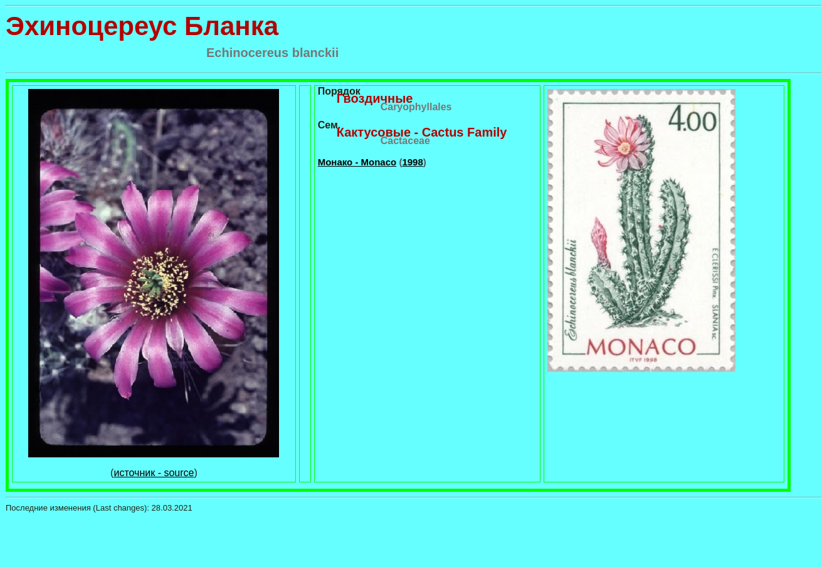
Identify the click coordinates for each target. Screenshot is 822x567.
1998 (412, 162)
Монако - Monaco (357, 162)
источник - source (153, 472)
